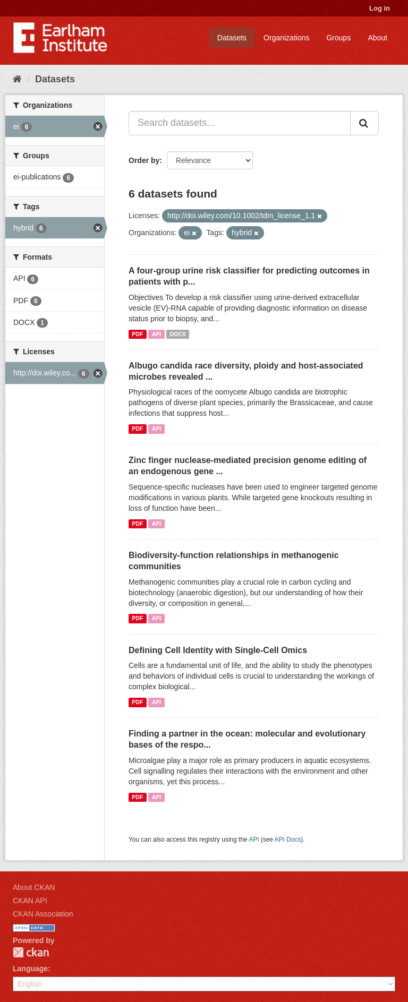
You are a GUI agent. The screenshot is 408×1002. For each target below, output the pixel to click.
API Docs (288, 839)
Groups (338, 37)
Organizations (286, 37)
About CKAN (34, 887)
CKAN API (30, 900)
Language (30, 968)
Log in (379, 8)
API (157, 334)
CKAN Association (43, 914)
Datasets (231, 37)
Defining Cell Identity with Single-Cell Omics (218, 650)
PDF (137, 334)
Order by (144, 160)
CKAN (31, 952)
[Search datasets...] (240, 123)
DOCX (178, 334)
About (377, 37)
